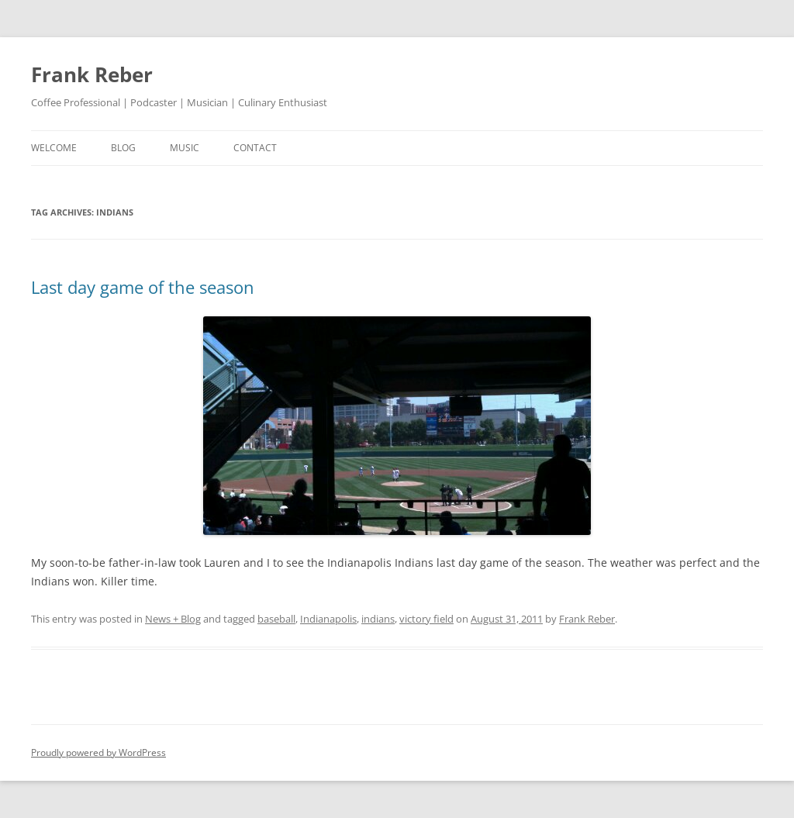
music (184, 147)
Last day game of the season (142, 287)
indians (378, 619)
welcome (54, 147)
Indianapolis (328, 619)
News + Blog (173, 619)
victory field (426, 619)
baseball (276, 619)
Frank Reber (92, 74)
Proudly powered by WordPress (98, 752)
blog (123, 147)
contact (255, 147)
